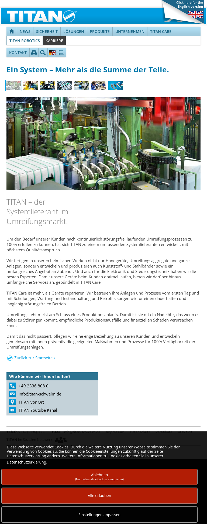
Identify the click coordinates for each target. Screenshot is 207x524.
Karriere (54, 40)
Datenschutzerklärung (26, 462)
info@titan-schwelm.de (40, 394)
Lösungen (73, 31)
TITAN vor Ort (31, 402)
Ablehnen (99, 476)
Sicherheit (47, 31)
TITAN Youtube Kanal (38, 410)
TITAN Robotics (24, 40)
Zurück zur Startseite (33, 357)
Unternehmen (129, 31)
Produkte (100, 31)
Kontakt (18, 52)
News (25, 31)
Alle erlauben (99, 495)
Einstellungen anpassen (99, 514)
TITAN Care (160, 31)
